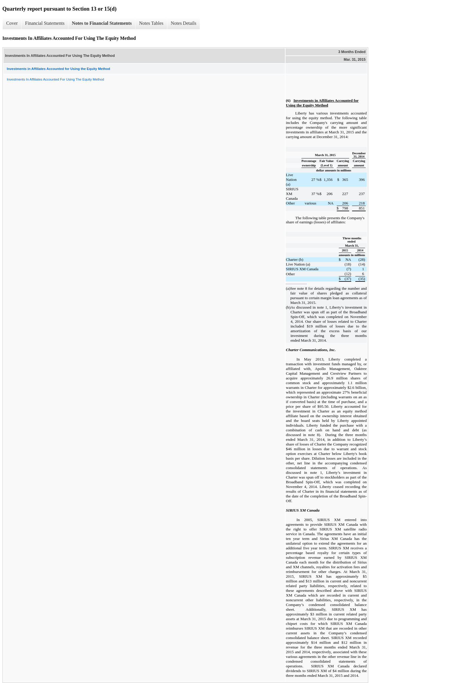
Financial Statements (45, 23)
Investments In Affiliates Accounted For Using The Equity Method (55, 79)
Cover (12, 23)
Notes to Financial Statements (102, 23)
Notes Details (184, 23)
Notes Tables (151, 23)
